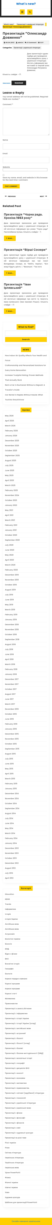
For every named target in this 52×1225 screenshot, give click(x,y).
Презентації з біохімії (14, 1048)
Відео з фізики (11, 954)
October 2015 (11, 744)
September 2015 (12, 749)
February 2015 (11, 783)
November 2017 (12, 684)
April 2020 (9, 560)
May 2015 (9, 769)
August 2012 (10, 868)
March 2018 (10, 664)
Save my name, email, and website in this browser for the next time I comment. (25, 178)
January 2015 (11, 788)
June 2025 (9, 470)
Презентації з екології (14, 1073)
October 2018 (11, 634)
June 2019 (9, 600)
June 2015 (9, 764)
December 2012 (12, 863)
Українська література (14, 1158)
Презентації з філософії (15, 1118)
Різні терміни (10, 1143)
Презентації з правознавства (17, 1088)
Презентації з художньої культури (19, 1133)
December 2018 (12, 624)
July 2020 (9, 545)
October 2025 (11, 450)
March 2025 (10, 485)
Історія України (11, 919)
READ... (11, 238)
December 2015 (12, 734)
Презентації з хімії (12, 1128)
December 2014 (12, 793)
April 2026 (9, 421)
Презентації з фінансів (14, 1123)
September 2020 (12, 540)
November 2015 (12, 739)
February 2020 (11, 570)
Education (9, 894)
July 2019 (9, 595)
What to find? (26, 326)
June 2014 (9, 823)
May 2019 (9, 605)
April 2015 (9, 774)
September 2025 (12, 455)
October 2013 (11, 858)
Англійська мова (12, 924)
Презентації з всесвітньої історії (18, 1058)
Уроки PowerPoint (12, 1172)
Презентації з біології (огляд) (17, 1043)
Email (5, 153)
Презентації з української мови (18, 1108)
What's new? (26, 4)
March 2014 (10, 833)
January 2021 (11, 530)
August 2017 (10, 694)
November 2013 (12, 853)
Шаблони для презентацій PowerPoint (21, 1202)
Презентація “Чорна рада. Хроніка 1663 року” (23, 216)
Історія (8, 914)
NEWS (7, 899)
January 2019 (11, 619)
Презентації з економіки (15, 1078)
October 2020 (11, 535)
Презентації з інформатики (16, 1013)
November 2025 (12, 445)
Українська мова (12, 1167)
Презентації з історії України (17, 1018)
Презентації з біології (14, 1038)
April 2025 (9, 480)
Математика (10, 998)
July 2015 (9, 759)
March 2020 (10, 565)
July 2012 (9, 873)
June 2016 (9, 719)
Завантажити (6, 83)
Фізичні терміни (11, 1182)
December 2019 (12, 575)
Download (19, 83)
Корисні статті (11, 993)
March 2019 (10, 609)
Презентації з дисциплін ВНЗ (17, 1068)
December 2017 (12, 679)
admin (20, 42)
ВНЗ (7, 959)
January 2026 (11, 436)
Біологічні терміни (12, 939)
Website (6, 167)
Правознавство (11, 1003)
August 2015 (10, 754)
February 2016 (11, 724)
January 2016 (11, 729)
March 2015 (10, 779)
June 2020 (9, 550)
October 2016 (11, 714)
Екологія (8, 974)
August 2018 (10, 644)
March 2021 (10, 520)
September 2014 (12, 808)
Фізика (8, 1177)
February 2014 (11, 838)
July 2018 (9, 649)
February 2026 (11, 431)
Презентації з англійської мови (18, 1028)
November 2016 (12, 709)
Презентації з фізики (13, 1113)
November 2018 (12, 629)
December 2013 (12, 848)
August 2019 (10, 590)
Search (26, 339)
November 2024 (12, 495)
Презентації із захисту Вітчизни (18, 1008)
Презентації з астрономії (15, 1033)
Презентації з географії (15, 1063)
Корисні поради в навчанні (16, 979)
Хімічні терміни (11, 1187)
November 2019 (12, 580)
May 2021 (9, 510)
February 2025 (11, 490)
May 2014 (9, 828)
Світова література (13, 1153)
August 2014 (10, 813)
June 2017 (9, 699)
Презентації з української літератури (30, 24)
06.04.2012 (10, 42)
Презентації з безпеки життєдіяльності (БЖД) (24, 1053)
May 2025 (9, 475)
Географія (9, 969)
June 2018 (9, 654)
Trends (8, 904)
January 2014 (11, 843)
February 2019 (11, 614)
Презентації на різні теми (15, 1138)
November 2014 (12, 798)
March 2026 (10, 426)
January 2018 (11, 674)
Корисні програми (12, 984)
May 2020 (9, 555)
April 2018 (9, 659)
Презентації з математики (16, 1083)
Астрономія (10, 934)
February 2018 (11, 669)
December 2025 (12, 440)
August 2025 (10, 460)
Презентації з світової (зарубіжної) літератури (24, 1093)
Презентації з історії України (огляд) (20, 1023)
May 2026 (9, 416)
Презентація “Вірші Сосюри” (25, 250)
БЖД (7, 949)
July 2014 (9, 818)
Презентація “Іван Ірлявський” (17, 286)
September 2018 (12, 639)
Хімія (7, 1192)
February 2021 (11, 525)
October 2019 (11, 585)
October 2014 (11, 803)
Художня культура (12, 1197)
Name (5, 140)
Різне (7, 1148)
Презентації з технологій (15, 1098)
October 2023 (11, 500)
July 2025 (9, 465)
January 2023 (11, 505)
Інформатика (10, 909)
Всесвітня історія (12, 964)
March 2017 (10, 704)
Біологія (8, 944)
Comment (8, 104)
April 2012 (9, 878)
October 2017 (11, 689)
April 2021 (9, 515)
